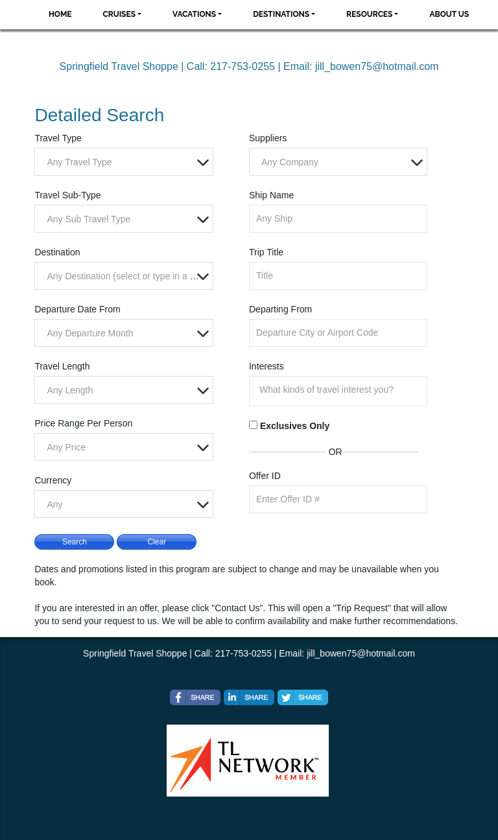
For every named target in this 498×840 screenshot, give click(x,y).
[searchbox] (341, 389)
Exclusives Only (294, 426)
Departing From (280, 309)
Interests (266, 366)
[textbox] (127, 162)
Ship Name (271, 195)
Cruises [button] (119, 14)
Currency (52, 480)
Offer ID (265, 476)
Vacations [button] (194, 14)
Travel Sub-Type (67, 195)
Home (60, 14)
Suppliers (268, 138)
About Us (449, 14)
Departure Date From (77, 309)
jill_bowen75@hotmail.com (377, 66)
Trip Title (266, 252)
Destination (57, 252)
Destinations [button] (281, 14)
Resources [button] (369, 14)
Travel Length (61, 366)
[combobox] (123, 162)
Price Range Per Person (83, 423)
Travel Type (57, 138)
